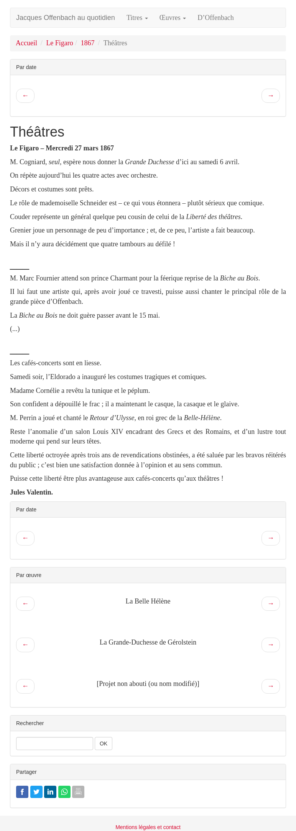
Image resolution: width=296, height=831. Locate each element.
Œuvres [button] (173, 17)
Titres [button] (137, 17)
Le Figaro (59, 43)
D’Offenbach (215, 17)
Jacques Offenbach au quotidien (65, 17)
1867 (87, 43)
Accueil (26, 43)
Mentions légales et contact (148, 827)
